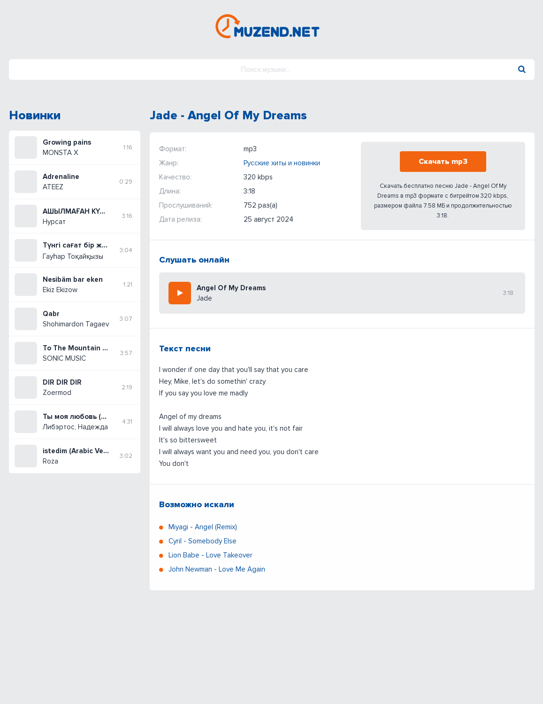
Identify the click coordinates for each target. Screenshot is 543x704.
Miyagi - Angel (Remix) (202, 527)
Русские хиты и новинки (282, 163)
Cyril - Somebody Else (202, 541)
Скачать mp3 (443, 161)
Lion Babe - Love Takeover (210, 555)
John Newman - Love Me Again (216, 569)
